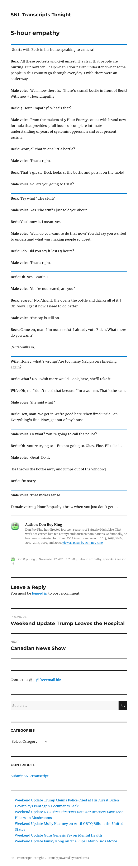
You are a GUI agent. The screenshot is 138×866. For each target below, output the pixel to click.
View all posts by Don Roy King (82, 543)
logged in (39, 593)
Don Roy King (25, 559)
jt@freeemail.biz (47, 680)
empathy (95, 559)
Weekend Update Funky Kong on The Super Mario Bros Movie (66, 841)
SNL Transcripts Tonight (41, 15)
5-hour (83, 559)
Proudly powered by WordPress (68, 858)
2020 (71, 559)
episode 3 (109, 559)
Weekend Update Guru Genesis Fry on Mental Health (58, 835)
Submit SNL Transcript (30, 776)
